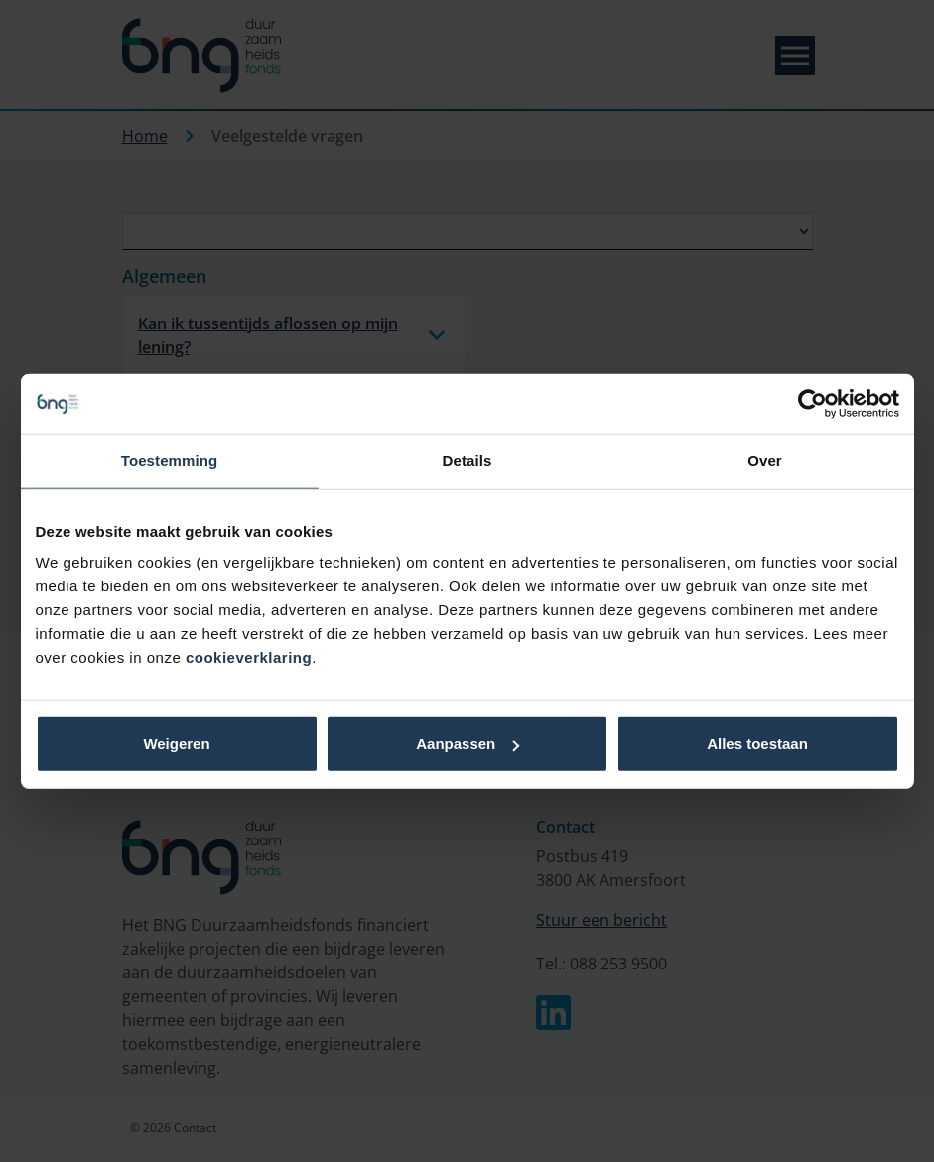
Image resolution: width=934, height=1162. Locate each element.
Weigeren (176, 743)
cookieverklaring (249, 657)
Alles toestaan (757, 743)
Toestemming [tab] (169, 460)
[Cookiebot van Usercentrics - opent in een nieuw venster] (812, 403)
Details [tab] (467, 460)
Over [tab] (764, 460)
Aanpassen (467, 743)
